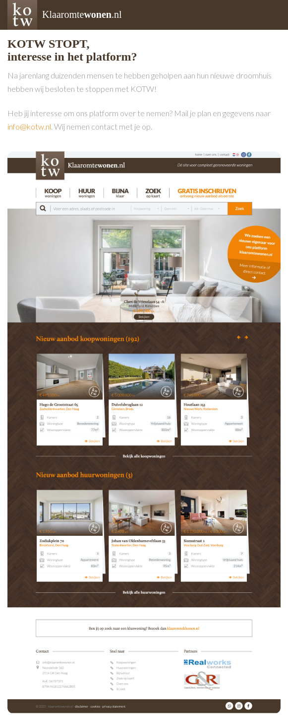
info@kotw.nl (29, 126)
